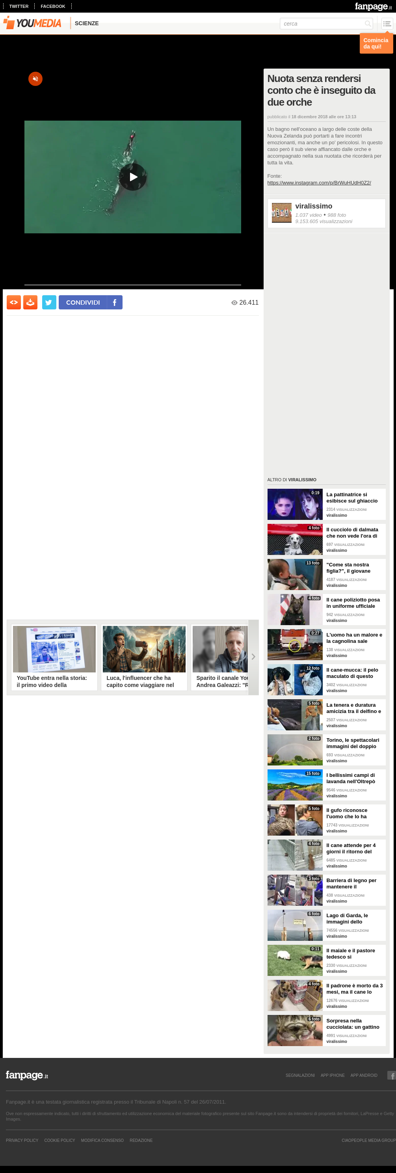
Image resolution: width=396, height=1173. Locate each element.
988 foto (336, 215)
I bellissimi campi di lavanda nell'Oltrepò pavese (351, 778)
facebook (53, 6)
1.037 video (309, 215)
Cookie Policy (59, 1140)
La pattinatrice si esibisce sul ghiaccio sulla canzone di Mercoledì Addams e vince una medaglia (352, 498)
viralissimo (314, 206)
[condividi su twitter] (49, 302)
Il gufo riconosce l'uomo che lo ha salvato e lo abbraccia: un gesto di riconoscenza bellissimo (354, 813)
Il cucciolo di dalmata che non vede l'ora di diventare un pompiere (354, 533)
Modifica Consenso (102, 1140)
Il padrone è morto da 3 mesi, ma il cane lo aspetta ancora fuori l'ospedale (355, 989)
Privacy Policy (22, 1140)
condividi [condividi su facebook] (83, 302)
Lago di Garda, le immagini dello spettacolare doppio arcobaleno (351, 918)
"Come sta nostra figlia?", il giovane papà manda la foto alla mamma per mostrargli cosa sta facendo (355, 568)
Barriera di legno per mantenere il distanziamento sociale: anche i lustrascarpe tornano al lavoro (355, 883)
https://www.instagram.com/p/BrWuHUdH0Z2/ (319, 183)
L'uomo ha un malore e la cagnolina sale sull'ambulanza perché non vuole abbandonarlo (355, 638)
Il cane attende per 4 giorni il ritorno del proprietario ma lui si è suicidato (354, 848)
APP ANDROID (364, 1075)
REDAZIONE (141, 1140)
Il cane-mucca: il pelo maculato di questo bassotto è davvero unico (353, 673)
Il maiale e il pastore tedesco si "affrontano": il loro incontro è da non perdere (351, 954)
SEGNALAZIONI (300, 1075)
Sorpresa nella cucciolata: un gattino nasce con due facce (353, 1024)
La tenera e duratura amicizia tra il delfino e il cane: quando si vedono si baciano (354, 708)
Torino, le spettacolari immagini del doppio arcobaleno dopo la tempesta (353, 743)
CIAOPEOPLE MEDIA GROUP (369, 1140)
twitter (19, 6)
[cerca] (326, 24)
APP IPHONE (333, 1075)
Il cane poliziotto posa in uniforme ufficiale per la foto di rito (353, 603)
